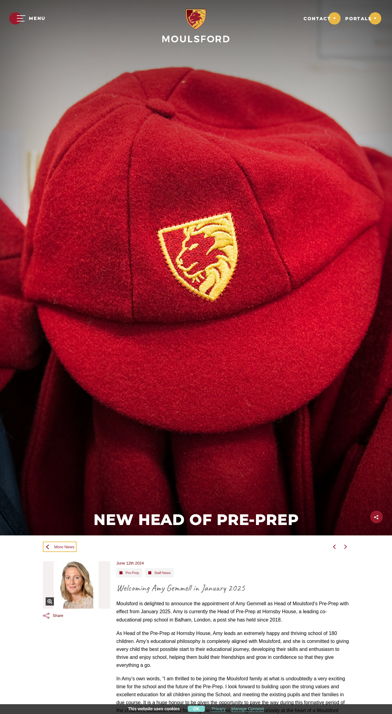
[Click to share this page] (376, 517)
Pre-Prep (132, 573)
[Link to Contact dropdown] (322, 18)
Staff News (162, 573)
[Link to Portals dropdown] (363, 18)
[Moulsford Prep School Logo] (195, 19)
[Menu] (27, 18)
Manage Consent (247, 708)
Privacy (219, 708)
